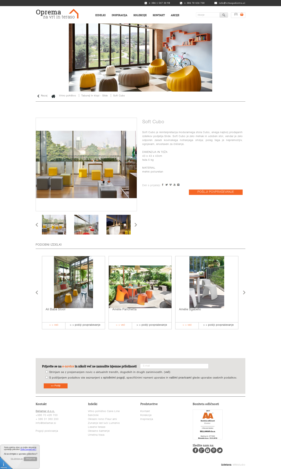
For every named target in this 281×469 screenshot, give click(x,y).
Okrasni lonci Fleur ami (102, 419)
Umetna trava (96, 435)
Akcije (175, 15)
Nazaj (42, 96)
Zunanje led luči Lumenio (104, 423)
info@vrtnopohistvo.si (229, 3)
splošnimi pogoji (114, 378)
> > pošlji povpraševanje (85, 325)
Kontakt (159, 15)
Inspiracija (119, 15)
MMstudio (239, 465)
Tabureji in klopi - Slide (94, 96)
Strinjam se (30, 459)
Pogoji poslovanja (47, 431)
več (167, 372)
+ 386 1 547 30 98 (157, 3)
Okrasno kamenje (99, 431)
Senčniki (93, 415)
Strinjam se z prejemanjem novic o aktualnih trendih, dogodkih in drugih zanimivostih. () (109, 372)
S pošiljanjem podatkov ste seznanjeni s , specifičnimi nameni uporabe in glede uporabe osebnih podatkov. (143, 378)
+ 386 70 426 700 (192, 3)
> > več (53, 325)
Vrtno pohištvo (67, 96)
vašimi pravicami (180, 378)
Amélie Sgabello (190, 309)
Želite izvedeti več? (28, 450)
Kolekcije (140, 15)
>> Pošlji (55, 386)
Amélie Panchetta (124, 309)
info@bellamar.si (46, 423)
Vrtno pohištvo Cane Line (104, 411)
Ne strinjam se (17, 459)
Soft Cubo (119, 96)
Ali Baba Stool (55, 309)
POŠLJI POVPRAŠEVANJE (215, 192)
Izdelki (100, 15)
